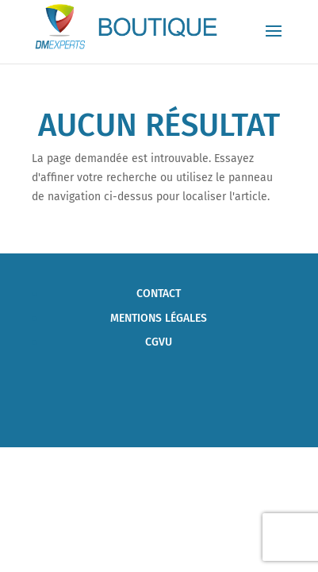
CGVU (158, 342)
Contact (158, 293)
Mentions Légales (158, 318)
